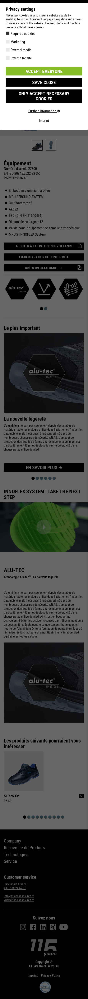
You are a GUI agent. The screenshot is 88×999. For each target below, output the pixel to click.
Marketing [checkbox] (18, 42)
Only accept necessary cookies (44, 96)
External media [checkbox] (21, 50)
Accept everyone (44, 71)
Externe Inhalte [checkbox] (21, 58)
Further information (44, 111)
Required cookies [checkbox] (23, 33)
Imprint (44, 120)
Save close (44, 82)
